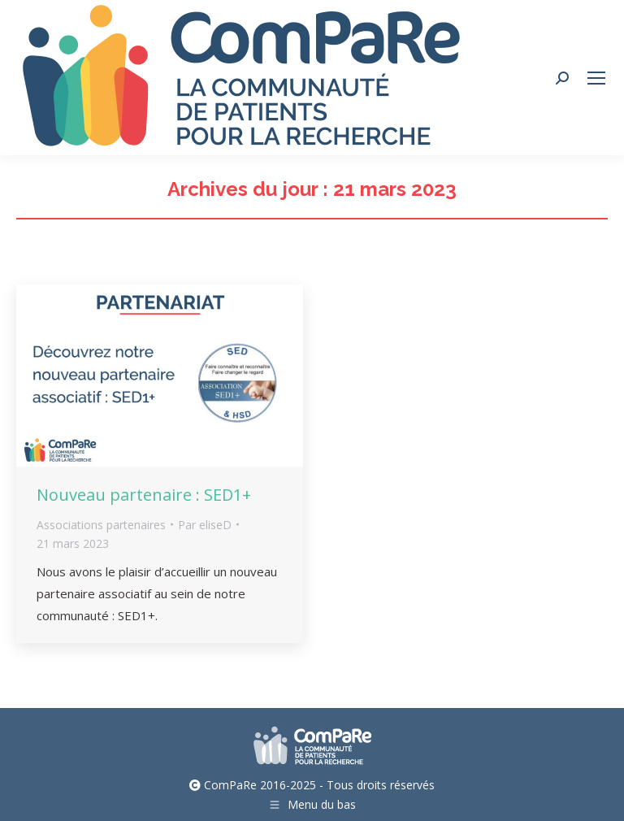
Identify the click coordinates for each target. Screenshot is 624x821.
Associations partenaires (101, 524)
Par (205, 524)
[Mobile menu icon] (596, 78)
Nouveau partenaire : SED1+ (144, 495)
